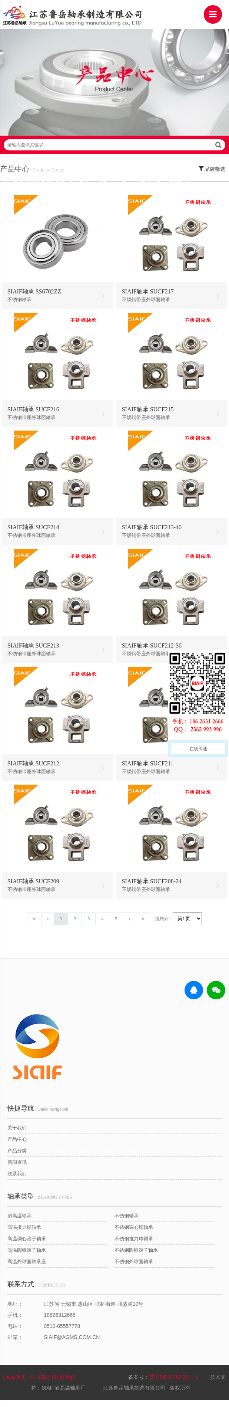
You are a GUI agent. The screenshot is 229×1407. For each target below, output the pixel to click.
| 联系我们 (64, 1384)
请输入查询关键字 (114, 149)
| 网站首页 (15, 1384)
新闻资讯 (17, 1168)
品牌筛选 (212, 173)
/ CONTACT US (36, 1290)
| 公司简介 (39, 1384)
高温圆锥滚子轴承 (26, 1256)
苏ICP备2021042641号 (174, 1384)
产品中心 (17, 1145)
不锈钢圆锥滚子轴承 (136, 1256)
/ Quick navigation (37, 1114)
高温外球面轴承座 (26, 1268)
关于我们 (17, 1134)
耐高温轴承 (19, 1222)
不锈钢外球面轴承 (133, 1268)
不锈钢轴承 (126, 1222)
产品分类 (17, 1157)
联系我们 (17, 1180)
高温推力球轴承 (24, 1233)
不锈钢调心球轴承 (133, 1233)
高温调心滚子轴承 (26, 1245)
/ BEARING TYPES (39, 1202)
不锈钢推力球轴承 (133, 1245)
